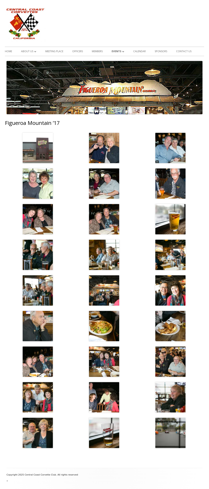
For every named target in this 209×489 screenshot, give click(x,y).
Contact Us (183, 51)
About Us (27, 51)
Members (97, 51)
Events (116, 51)
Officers (77, 51)
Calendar (139, 51)
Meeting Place (54, 51)
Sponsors (161, 51)
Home (8, 51)
